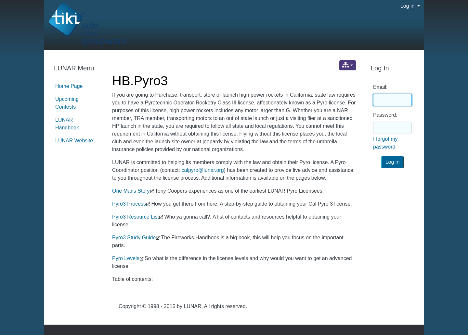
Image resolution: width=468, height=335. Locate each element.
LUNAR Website (74, 140)
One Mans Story (131, 191)
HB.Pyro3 (140, 81)
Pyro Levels (125, 258)
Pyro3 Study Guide (134, 237)
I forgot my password (385, 143)
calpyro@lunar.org (202, 170)
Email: (380, 87)
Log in (408, 6)
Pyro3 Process (129, 204)
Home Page (69, 86)
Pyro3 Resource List (135, 217)
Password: (385, 115)
